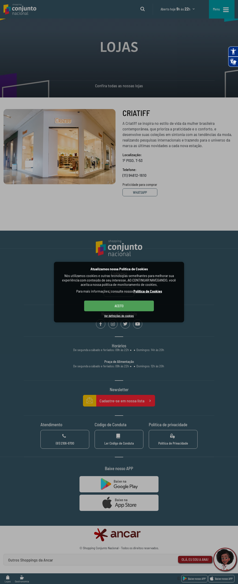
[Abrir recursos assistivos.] (233, 51)
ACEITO (119, 306)
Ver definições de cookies (119, 315)
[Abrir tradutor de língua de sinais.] (233, 62)
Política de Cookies (147, 291)
